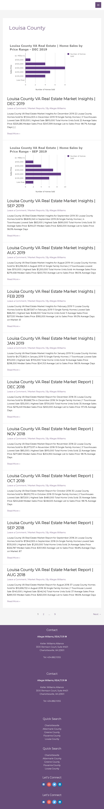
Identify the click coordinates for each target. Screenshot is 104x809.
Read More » (13, 133)
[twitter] (54, 784)
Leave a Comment (16, 108)
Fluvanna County (52, 735)
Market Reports (36, 108)
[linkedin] (60, 784)
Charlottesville (52, 725)
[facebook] (43, 784)
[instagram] (49, 784)
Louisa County (52, 739)
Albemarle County (52, 729)
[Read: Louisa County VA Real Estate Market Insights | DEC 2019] (49, 67)
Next (97, 614)
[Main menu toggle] (98, 5)
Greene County (52, 732)
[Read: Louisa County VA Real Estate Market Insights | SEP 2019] (49, 169)
